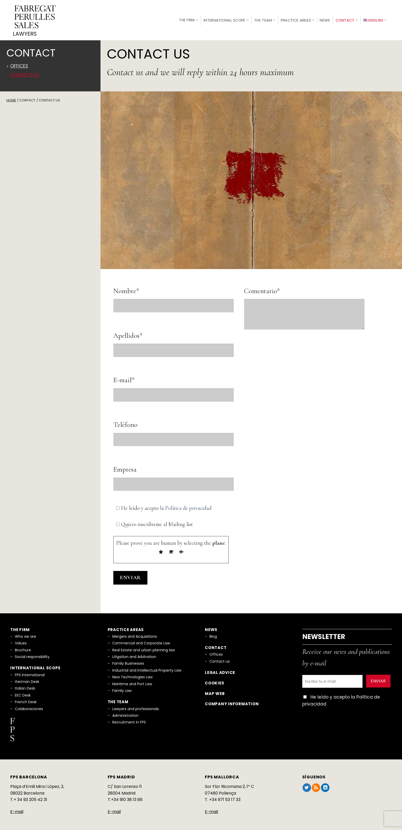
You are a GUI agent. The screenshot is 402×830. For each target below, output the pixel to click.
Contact (347, 18)
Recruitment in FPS (129, 719)
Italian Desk (25, 685)
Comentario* (262, 288)
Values (21, 640)
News (325, 18)
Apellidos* (128, 332)
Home (11, 97)
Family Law (122, 687)
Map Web (215, 690)
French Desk (26, 699)
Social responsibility (32, 653)
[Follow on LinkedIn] (325, 784)
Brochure (23, 647)
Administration (125, 712)
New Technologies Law (132, 674)
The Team (264, 18)
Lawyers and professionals (135, 705)
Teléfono (125, 422)
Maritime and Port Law (132, 680)
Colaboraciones (29, 705)
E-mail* (124, 377)
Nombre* (126, 288)
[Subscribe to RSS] (316, 784)
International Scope (226, 18)
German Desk (27, 678)
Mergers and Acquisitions (134, 633)
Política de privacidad (188, 505)
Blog (213, 633)
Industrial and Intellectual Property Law (146, 667)
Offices (19, 63)
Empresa (125, 466)
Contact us (24, 72)
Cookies (214, 680)
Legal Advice (220, 669)
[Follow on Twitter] (307, 784)
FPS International (30, 671)
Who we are (25, 633)
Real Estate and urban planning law (143, 647)
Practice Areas (298, 18)
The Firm (188, 18)
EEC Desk (23, 692)
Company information (232, 701)
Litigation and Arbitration (134, 653)
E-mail (16, 809)
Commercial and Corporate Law (141, 640)
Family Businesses (128, 660)
